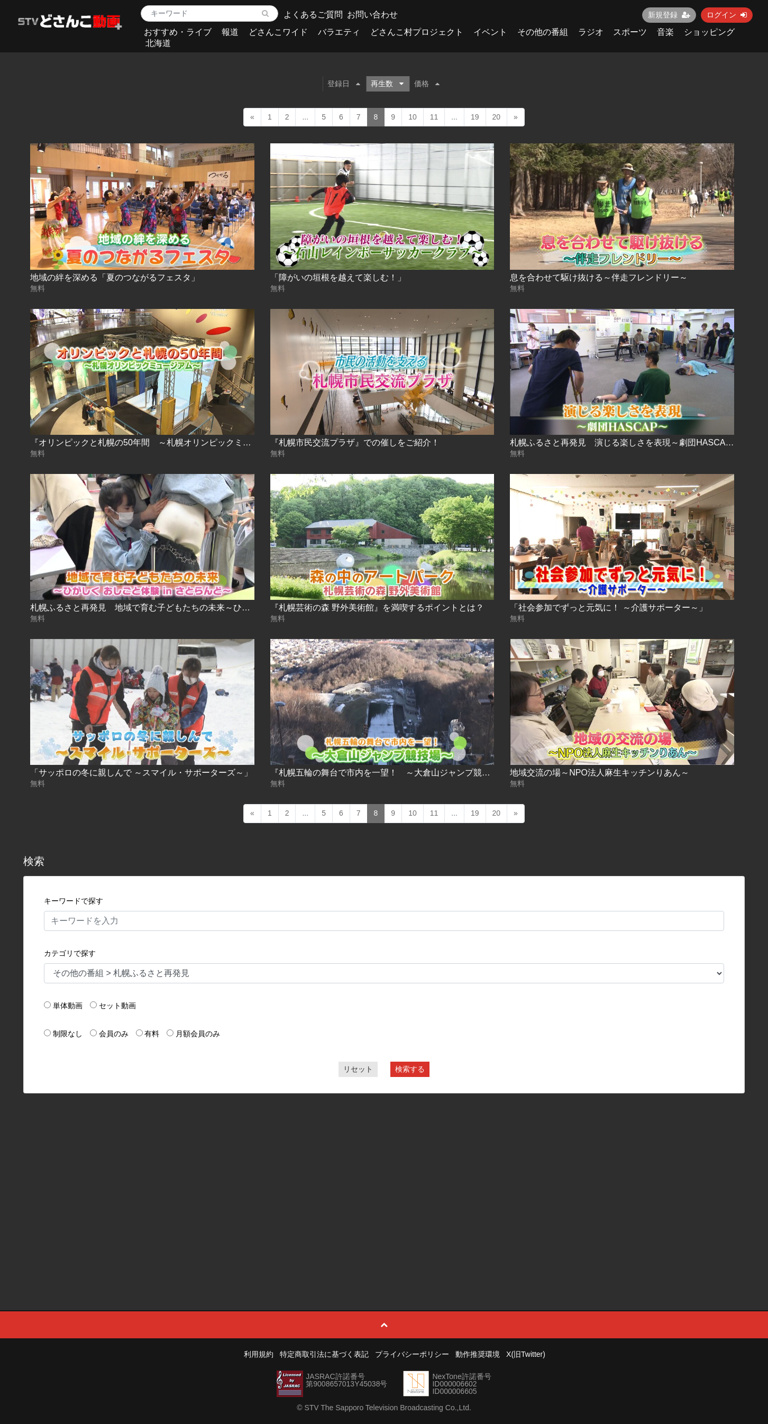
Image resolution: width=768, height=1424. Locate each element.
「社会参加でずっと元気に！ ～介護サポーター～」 (608, 607)
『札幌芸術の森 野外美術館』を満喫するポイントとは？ (377, 607)
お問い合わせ (372, 14)
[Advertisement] (384, 1178)
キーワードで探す (73, 901)
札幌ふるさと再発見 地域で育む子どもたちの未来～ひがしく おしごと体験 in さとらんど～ (206, 607)
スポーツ (630, 32)
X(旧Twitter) (525, 1354)
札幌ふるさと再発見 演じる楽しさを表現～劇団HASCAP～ (624, 442)
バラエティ (339, 32)
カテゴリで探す (70, 953)
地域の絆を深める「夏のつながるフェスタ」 (114, 277)
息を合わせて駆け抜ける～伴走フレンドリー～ (599, 277)
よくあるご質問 (313, 14)
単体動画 (68, 1005)
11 (434, 117)
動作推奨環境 (477, 1354)
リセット (358, 1069)
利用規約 (258, 1354)
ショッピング (709, 32)
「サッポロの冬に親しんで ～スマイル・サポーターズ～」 (141, 772)
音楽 (665, 32)
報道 (230, 32)
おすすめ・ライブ (178, 32)
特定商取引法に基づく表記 (324, 1354)
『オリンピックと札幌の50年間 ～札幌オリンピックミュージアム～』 (166, 442)
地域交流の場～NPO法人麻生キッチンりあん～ (599, 772)
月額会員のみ (198, 1033)
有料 (151, 1033)
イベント (490, 32)
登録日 (343, 83)
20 (496, 117)
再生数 (387, 83)
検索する (410, 1069)
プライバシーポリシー (412, 1354)
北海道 (158, 43)
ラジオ (591, 32)
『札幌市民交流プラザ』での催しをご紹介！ (355, 442)
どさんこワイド (278, 32)
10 (412, 117)
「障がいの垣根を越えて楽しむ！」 (338, 277)
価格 (427, 83)
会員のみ (114, 1033)
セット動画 (117, 1005)
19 (475, 117)
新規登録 (669, 15)
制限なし (68, 1033)
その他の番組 (542, 32)
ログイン (727, 15)
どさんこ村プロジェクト (416, 32)
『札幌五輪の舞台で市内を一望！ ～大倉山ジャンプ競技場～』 (393, 772)
